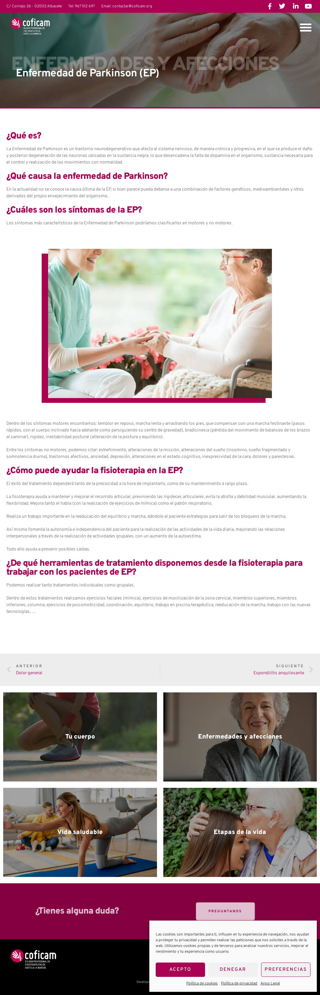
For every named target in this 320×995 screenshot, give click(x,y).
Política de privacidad (239, 983)
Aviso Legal (270, 983)
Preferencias (286, 970)
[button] (305, 27)
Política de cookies (202, 983)
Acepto (180, 970)
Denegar (233, 970)
